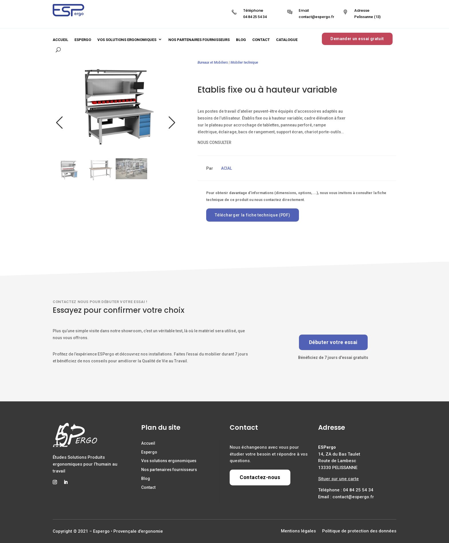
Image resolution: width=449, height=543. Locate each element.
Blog (241, 40)
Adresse (361, 10)
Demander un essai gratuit (357, 38)
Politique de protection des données (359, 531)
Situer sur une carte (338, 478)
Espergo (82, 40)
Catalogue (287, 40)
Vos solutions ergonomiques (126, 40)
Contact (261, 40)
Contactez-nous (260, 477)
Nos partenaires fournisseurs (199, 40)
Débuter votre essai (333, 342)
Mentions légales (298, 531)
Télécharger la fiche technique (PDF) (252, 215)
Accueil (60, 40)
